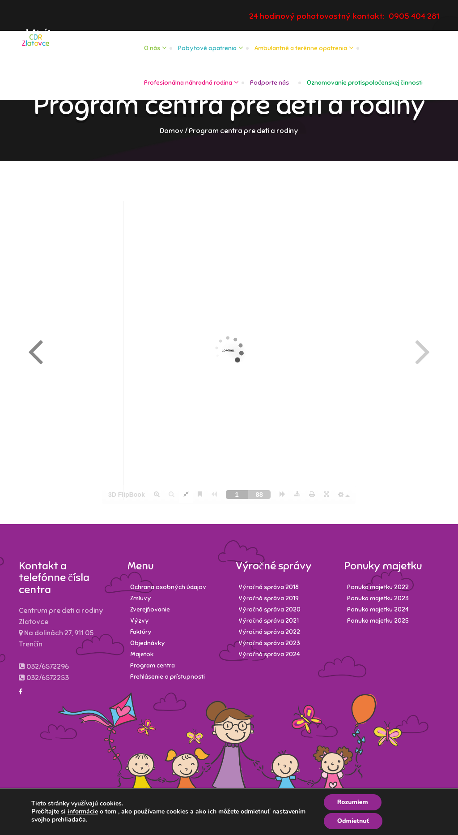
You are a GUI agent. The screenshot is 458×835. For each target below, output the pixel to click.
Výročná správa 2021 (268, 620)
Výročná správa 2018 (268, 587)
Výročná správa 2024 (269, 654)
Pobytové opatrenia (207, 48)
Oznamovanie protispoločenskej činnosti (365, 82)
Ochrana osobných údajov (168, 587)
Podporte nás (269, 82)
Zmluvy (140, 598)
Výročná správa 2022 (269, 632)
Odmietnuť (353, 821)
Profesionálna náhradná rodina (188, 82)
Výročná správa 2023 (269, 643)
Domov (171, 130)
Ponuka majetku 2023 (378, 598)
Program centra (152, 665)
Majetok (141, 654)
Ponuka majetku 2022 (378, 587)
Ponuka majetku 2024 (378, 609)
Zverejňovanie (150, 609)
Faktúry (141, 632)
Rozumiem (352, 802)
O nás (152, 48)
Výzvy (139, 620)
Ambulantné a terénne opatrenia (300, 48)
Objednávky (147, 643)
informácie (83, 811)
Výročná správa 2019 (268, 598)
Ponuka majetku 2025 (378, 620)
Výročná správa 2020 (269, 609)
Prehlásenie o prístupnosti (167, 676)
